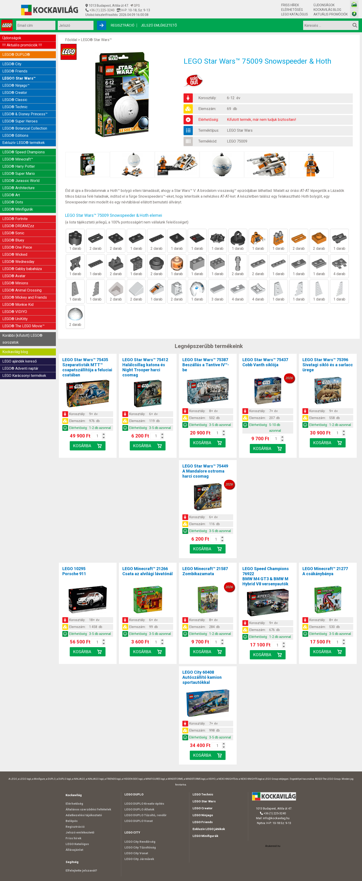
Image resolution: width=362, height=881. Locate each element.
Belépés (72, 821)
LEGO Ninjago (203, 815)
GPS (135, 5)
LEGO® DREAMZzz (18, 226)
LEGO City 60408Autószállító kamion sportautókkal (202, 677)
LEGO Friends (203, 822)
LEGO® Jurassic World (20, 181)
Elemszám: (207, 109)
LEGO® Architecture (18, 188)
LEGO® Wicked (14, 254)
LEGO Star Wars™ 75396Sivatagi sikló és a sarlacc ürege (327, 364)
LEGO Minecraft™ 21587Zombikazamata (205, 571)
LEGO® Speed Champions (23, 152)
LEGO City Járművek (139, 859)
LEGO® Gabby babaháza (22, 269)
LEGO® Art (11, 195)
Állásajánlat (74, 849)
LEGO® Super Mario (18, 173)
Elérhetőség (292, 10)
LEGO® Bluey (13, 240)
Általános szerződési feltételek (88, 809)
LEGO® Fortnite (15, 219)
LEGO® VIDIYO (14, 312)
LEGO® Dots (12, 202)
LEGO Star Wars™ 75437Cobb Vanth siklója (265, 362)
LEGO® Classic (14, 100)
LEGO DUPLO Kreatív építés (144, 803)
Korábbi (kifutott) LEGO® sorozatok (22, 339)
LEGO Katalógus (294, 14)
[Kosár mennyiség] (97, 436)
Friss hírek (290, 5)
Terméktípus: (208, 130)
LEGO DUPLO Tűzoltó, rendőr (145, 815)
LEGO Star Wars (240, 130)
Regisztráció (122, 25)
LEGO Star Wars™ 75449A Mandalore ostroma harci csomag (205, 471)
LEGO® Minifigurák (17, 209)
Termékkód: (207, 141)
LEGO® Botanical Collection (24, 128)
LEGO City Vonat (136, 853)
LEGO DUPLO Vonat (138, 821)
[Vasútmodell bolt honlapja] (354, 4)
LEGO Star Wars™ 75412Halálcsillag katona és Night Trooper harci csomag (145, 367)
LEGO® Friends (14, 71)
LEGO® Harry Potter (18, 166)
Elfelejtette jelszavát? (81, 870)
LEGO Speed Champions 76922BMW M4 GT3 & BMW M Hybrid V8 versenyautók (265, 576)
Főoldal (71, 40)
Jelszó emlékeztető (159, 25)
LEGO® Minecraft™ (17, 159)
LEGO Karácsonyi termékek (24, 375)
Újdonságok (324, 5)
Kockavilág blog (327, 10)
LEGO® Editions (15, 135)
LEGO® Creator (14, 92)
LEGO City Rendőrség (139, 841)
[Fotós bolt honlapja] (354, 13)
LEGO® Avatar (13, 276)
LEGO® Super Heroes (20, 121)
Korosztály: (207, 98)
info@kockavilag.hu (276, 818)
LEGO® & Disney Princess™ (25, 114)
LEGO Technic (203, 794)
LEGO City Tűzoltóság (140, 847)
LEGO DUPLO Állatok (139, 809)
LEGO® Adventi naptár (20, 368)
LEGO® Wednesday (18, 261)
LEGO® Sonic (13, 233)
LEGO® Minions (15, 283)
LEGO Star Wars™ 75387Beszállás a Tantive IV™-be (205, 364)
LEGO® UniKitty (15, 319)
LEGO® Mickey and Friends (24, 297)
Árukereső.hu (272, 846)
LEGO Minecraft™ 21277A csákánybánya (325, 571)
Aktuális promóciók (331, 14)
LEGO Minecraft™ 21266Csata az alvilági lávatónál (147, 571)
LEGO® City (11, 64)
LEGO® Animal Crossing (22, 290)
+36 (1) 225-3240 (102, 10)
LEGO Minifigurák (205, 836)
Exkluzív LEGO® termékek (23, 142)
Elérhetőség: (208, 119)
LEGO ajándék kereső (19, 361)
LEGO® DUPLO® (16, 54)
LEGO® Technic (14, 107)
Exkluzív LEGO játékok (209, 829)
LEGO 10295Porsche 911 (74, 571)
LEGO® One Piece (17, 247)
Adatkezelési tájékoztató (84, 815)
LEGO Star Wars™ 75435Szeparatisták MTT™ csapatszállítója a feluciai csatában (87, 367)
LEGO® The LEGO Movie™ (23, 326)
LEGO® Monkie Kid (17, 304)
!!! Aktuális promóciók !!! (22, 45)
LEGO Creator (203, 808)
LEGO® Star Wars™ (19, 78)
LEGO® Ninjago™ (16, 85)
